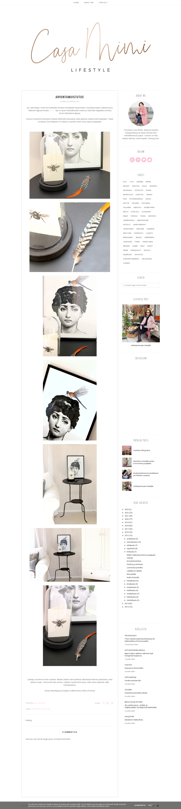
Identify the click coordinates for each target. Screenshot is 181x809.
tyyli (131, 182)
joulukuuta (131, 538)
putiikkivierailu (136, 199)
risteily (147, 250)
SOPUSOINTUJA (130, 677)
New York (127, 233)
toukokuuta (131, 587)
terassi (149, 195)
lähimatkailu (129, 220)
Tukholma (127, 242)
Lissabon (150, 229)
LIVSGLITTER (129, 716)
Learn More (139, 805)
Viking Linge (147, 242)
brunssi (126, 246)
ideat (142, 246)
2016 (127, 532)
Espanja (140, 182)
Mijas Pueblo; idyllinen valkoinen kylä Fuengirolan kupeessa (139, 654)
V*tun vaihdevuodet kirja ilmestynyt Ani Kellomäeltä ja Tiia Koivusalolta (140, 640)
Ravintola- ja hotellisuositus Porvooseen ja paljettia (143, 462)
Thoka (143, 216)
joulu (144, 186)
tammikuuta (132, 600)
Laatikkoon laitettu (134, 571)
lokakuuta (131, 545)
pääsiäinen (149, 237)
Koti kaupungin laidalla (135, 650)
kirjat (125, 216)
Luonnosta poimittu (135, 567)
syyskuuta (131, 548)
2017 (127, 529)
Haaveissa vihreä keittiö (134, 668)
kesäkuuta (131, 584)
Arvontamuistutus (134, 561)
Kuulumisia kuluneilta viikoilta (136, 693)
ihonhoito (138, 233)
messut (139, 237)
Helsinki (135, 203)
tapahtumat (128, 229)
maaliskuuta (132, 593)
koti (125, 182)
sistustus (139, 254)
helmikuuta (131, 597)
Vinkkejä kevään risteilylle (141, 345)
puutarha (146, 203)
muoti (125, 212)
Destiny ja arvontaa (135, 564)
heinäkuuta (131, 580)
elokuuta (130, 551)
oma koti (137, 207)
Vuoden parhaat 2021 (133, 680)
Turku (137, 242)
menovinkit (128, 237)
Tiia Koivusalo (131, 635)
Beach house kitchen (133, 702)
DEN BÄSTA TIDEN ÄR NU (134, 720)
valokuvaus (147, 259)
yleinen (126, 263)
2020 (127, 519)
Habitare (140, 229)
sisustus (45, 709)
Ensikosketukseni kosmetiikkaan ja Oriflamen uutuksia (145, 474)
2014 (127, 603)
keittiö (126, 203)
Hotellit (127, 225)
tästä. (52, 110)
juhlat (148, 199)
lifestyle (139, 195)
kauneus (153, 186)
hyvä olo (135, 212)
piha (125, 199)
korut (150, 246)
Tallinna (127, 207)
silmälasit (127, 254)
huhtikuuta (131, 590)
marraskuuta (132, 542)
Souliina (128, 689)
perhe (125, 250)
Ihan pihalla (131, 574)
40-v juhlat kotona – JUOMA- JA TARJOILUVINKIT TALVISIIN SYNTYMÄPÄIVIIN (140, 706)
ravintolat (128, 195)
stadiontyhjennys (131, 259)
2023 (127, 509)
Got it (150, 805)
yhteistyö (139, 190)
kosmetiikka (149, 207)
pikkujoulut (136, 250)
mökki (148, 182)
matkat (126, 186)
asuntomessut (139, 225)
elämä (135, 246)
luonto (149, 233)
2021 (127, 516)
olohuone (146, 212)
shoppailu (127, 190)
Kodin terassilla (133, 577)
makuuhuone (143, 220)
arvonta (35, 709)
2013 (127, 607)
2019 (127, 522)
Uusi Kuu (128, 665)
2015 (127, 535)
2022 (127, 512)
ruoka (148, 190)
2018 (127, 525)
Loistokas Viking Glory (141, 450)
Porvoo (134, 216)
